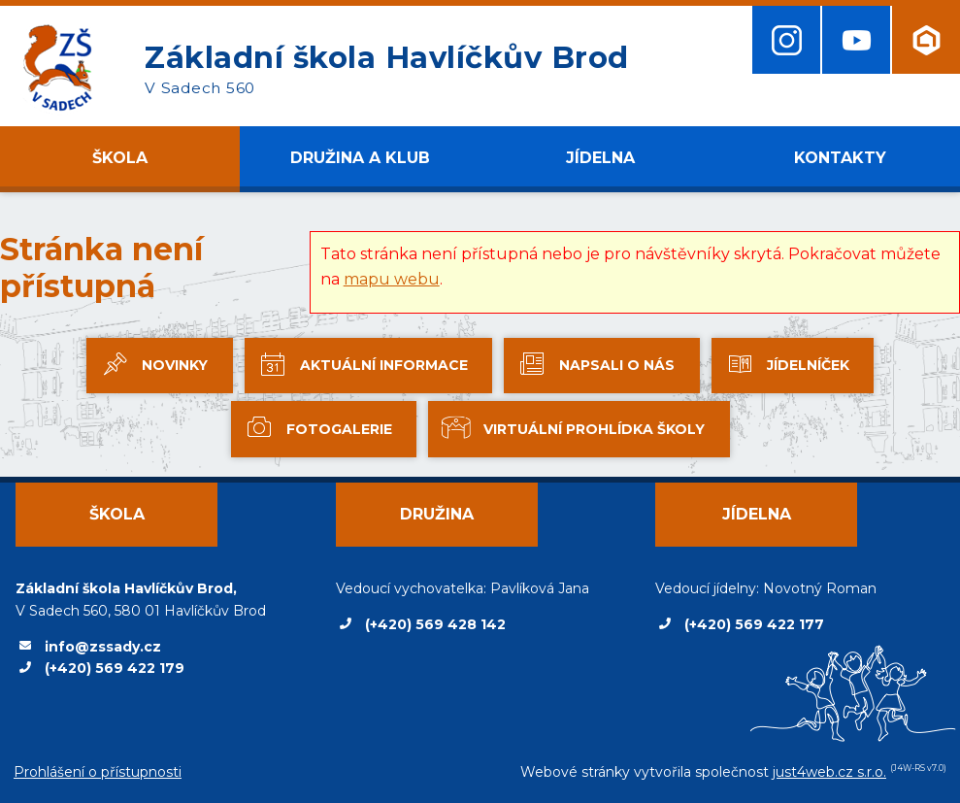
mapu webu (392, 279)
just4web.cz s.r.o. (829, 772)
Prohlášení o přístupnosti (98, 772)
